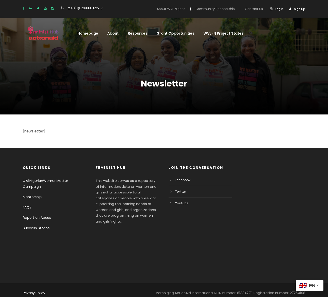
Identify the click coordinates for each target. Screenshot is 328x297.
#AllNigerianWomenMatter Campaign (51, 181)
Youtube (181, 203)
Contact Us (256, 9)
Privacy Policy (33, 287)
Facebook (182, 180)
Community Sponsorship (221, 9)
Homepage (86, 33)
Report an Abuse (35, 212)
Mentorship (31, 191)
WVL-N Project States (215, 33)
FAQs (27, 201)
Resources (134, 33)
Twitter (179, 191)
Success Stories (35, 222)
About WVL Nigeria (180, 9)
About (110, 33)
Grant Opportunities (170, 33)
